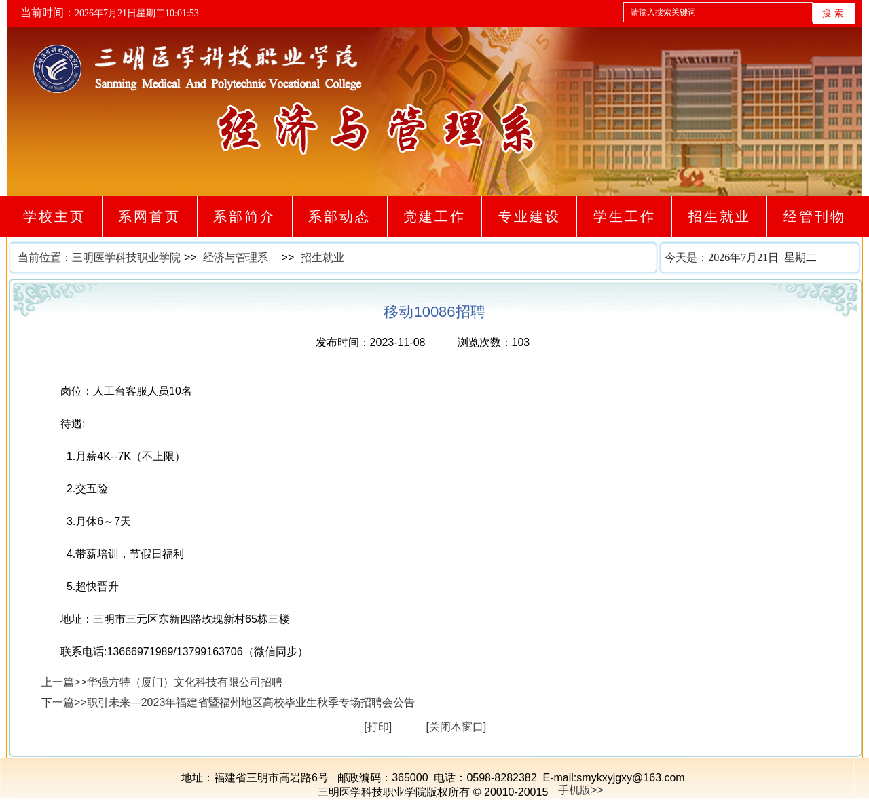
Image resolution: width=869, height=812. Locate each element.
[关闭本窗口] (456, 727)
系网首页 (150, 216)
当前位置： (45, 257)
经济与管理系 (235, 257)
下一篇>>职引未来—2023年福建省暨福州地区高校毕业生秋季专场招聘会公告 (228, 702)
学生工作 (624, 216)
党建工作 (434, 216)
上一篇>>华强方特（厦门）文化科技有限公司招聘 (161, 682)
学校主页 (55, 216)
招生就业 (719, 216)
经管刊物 (814, 216)
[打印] (378, 727)
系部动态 (340, 216)
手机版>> (581, 790)
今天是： (763, 258)
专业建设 (529, 216)
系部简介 (245, 216)
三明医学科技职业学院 (126, 257)
